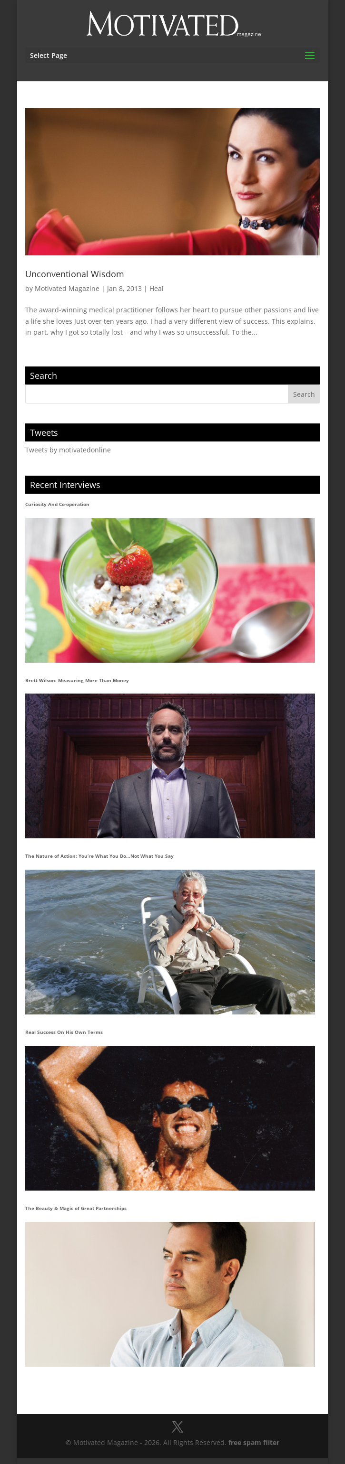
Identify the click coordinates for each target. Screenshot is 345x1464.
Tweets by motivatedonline (68, 449)
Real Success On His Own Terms (64, 1032)
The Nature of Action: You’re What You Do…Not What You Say (99, 856)
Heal (156, 288)
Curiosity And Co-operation (57, 504)
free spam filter (253, 1442)
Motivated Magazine (67, 288)
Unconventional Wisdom (74, 274)
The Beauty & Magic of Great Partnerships (76, 1208)
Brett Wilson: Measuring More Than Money (77, 680)
